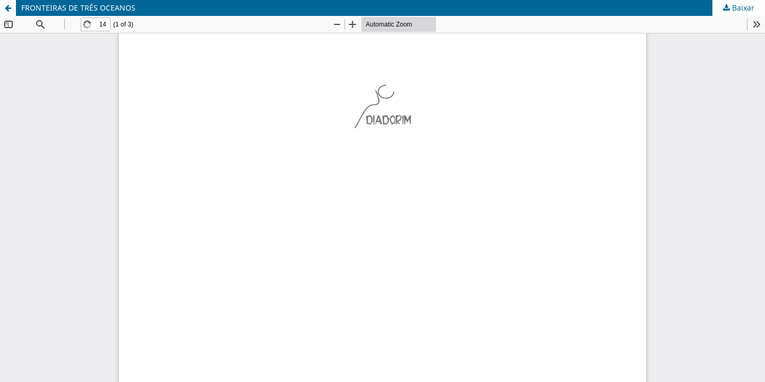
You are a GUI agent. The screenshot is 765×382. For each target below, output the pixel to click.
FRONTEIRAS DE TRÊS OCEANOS (78, 8)
